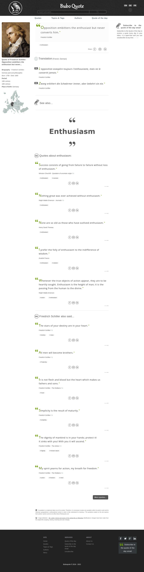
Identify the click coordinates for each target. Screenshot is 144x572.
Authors (78, 18)
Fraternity (44, 362)
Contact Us (90, 544)
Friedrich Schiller (46, 37)
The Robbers (56, 388)
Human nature (55, 451)
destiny (43, 335)
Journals (58, 200)
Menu (45, 553)
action (43, 297)
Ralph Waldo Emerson (46, 200)
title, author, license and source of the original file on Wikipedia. (66, 518)
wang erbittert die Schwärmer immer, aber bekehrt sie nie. (71, 83)
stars (52, 335)
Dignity (43, 451)
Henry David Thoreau (46, 227)
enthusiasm (44, 45)
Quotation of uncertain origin (62, 173)
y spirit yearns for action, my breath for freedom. (68, 468)
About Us (89, 541)
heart (42, 393)
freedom (52, 478)
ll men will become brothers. (56, 352)
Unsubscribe (69, 551)
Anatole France (44, 258)
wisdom (55, 263)
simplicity (44, 420)
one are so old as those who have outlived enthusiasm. (71, 222)
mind (61, 478)
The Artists (55, 446)
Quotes (38, 18)
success (55, 178)
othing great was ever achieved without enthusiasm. (69, 195)
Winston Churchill (45, 173)
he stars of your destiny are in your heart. (63, 325)
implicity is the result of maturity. (58, 410)
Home (45, 541)
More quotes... (100, 497)
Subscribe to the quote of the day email (127, 547)
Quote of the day (100, 18)
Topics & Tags (57, 18)
